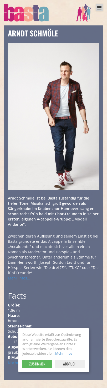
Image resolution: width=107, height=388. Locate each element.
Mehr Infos (63, 353)
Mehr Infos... (19, 278)
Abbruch (70, 364)
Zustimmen (37, 364)
